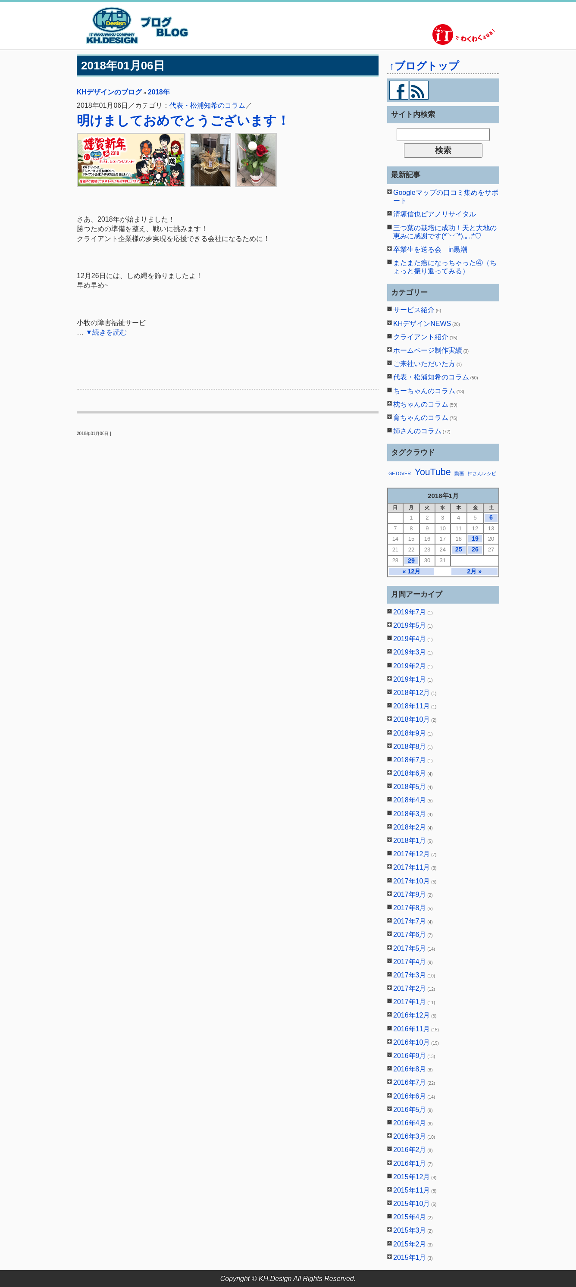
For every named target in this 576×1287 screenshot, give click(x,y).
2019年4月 (409, 638)
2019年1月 (409, 679)
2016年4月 (409, 1123)
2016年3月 (409, 1136)
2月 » (474, 571)
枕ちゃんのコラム (420, 404)
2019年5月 (409, 625)
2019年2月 (409, 666)
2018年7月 (409, 760)
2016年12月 (411, 1015)
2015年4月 (409, 1217)
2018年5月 (409, 786)
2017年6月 (409, 934)
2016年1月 (409, 1163)
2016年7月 (409, 1082)
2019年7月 (409, 612)
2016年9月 (409, 1055)
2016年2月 (409, 1149)
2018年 (159, 92)
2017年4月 (409, 961)
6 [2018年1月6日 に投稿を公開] (491, 517)
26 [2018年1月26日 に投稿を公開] (475, 549)
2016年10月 (411, 1042)
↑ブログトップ (424, 66)
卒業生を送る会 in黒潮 (430, 249)
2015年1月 (409, 1257)
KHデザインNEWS (422, 323)
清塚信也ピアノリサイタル (434, 214)
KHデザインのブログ (109, 92)
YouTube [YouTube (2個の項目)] (433, 472)
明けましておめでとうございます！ (183, 120)
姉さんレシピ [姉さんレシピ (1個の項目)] (482, 473)
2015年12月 (411, 1177)
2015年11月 (411, 1190)
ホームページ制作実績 (427, 350)
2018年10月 (411, 719)
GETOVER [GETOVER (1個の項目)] (399, 473)
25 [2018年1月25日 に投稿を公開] (458, 549)
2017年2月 (409, 988)
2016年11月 (411, 1029)
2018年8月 (409, 746)
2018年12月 (411, 692)
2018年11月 (411, 706)
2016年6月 (409, 1096)
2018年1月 (409, 840)
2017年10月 (411, 881)
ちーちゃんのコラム (424, 391)
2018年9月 (409, 733)
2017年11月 (411, 867)
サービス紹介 (414, 309)
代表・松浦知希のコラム (207, 105)
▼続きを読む (106, 332)
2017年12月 (411, 854)
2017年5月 (409, 948)
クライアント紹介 (420, 337)
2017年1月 (409, 1001)
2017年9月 (409, 894)
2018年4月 (409, 800)
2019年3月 (409, 652)
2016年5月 (409, 1109)
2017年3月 (409, 975)
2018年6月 (409, 773)
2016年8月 (409, 1069)
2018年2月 (409, 827)
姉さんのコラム (417, 431)
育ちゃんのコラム (420, 417)
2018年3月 (409, 813)
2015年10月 (411, 1203)
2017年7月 (409, 921)
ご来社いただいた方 (424, 363)
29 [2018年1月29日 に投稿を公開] (411, 560)
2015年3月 (409, 1230)
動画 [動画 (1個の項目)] (459, 473)
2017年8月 (409, 907)
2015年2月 (409, 1244)
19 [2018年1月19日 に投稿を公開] (475, 538)
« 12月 (411, 571)
